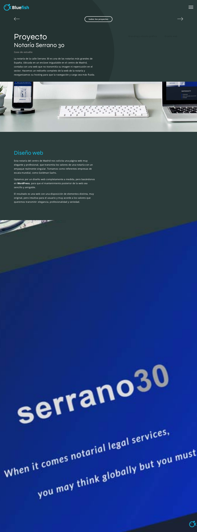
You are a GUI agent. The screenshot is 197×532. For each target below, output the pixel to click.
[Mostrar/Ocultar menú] (191, 7)
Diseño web (171, 36)
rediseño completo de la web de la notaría (60, 70)
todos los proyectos (98, 19)
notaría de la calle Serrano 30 (33, 58)
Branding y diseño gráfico (142, 36)
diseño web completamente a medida (53, 179)
